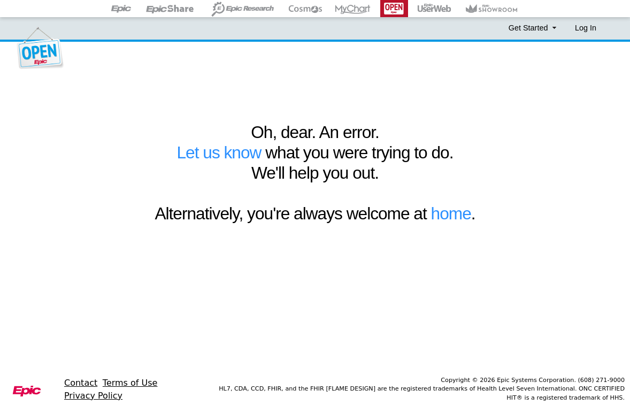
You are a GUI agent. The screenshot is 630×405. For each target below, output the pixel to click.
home (451, 213)
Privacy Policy (93, 396)
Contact (80, 383)
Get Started (534, 28)
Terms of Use (130, 383)
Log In (585, 28)
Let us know (218, 152)
